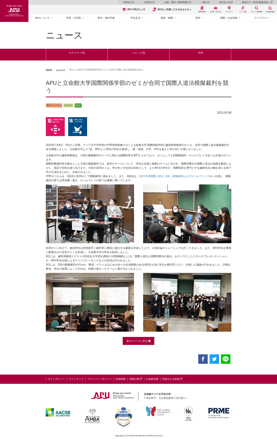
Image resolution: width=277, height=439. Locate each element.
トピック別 (138, 52)
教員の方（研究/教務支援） (257, 2)
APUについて (42, 17)
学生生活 (135, 17)
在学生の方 (226, 2)
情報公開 (135, 379)
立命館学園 (152, 379)
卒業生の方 (128, 2)
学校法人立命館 (172, 379)
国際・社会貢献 (228, 17)
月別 (200, 52)
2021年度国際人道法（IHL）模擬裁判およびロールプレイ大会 (175, 176)
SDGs (78, 105)
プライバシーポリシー (99, 379)
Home (49, 69)
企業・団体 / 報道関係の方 (177, 2)
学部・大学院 (73, 17)
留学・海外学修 (106, 17)
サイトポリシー (56, 379)
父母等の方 (149, 2)
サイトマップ (76, 379)
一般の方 (205, 2)
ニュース (60, 69)
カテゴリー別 (77, 52)
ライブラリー (261, 17)
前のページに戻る (138, 340)
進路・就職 (167, 17)
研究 (197, 17)
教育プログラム (54, 105)
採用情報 (121, 379)
